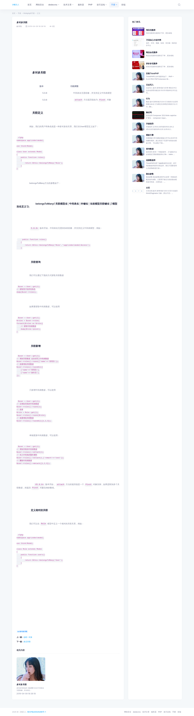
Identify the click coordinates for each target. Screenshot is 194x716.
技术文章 (145, 712)
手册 (19, 13)
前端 (179, 712)
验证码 (149, 112)
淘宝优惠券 (162, 31)
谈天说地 (167, 712)
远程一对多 (28, 637)
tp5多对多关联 (22, 631)
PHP (160, 712)
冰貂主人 (15, 4)
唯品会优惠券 (162, 54)
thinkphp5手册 (29, 13)
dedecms (137, 712)
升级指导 (150, 123)
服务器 (153, 712)
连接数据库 (150, 160)
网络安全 (127, 712)
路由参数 (150, 174)
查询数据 (150, 149)
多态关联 (27, 641)
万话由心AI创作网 (162, 43)
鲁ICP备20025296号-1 (36, 712)
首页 (13, 13)
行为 (148, 98)
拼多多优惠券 (162, 65)
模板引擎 (150, 135)
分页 (148, 188)
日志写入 (150, 85)
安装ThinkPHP (152, 73)
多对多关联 (22, 684)
